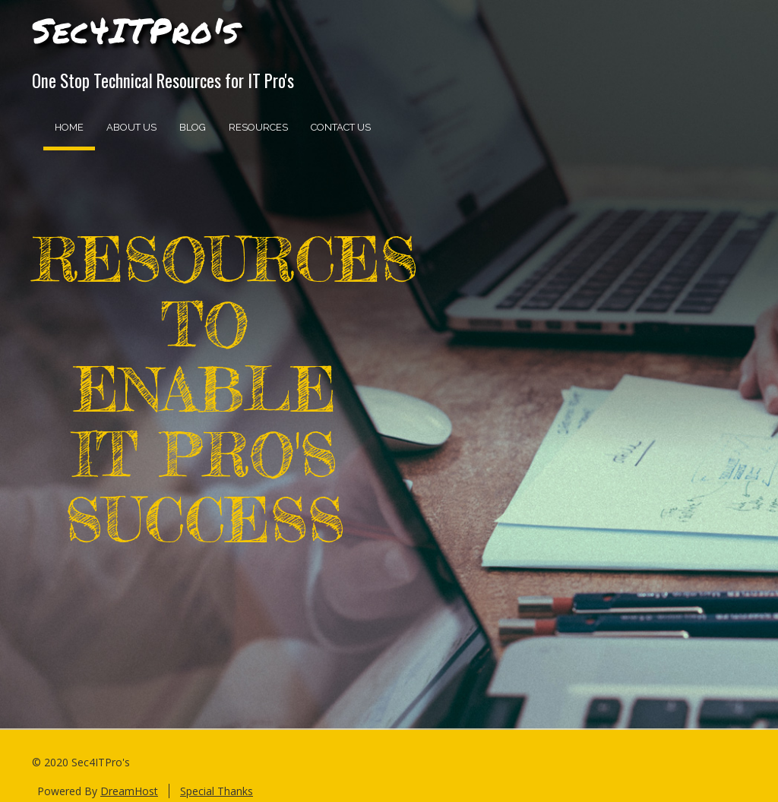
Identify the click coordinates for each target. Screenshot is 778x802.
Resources (258, 127)
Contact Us (341, 127)
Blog (192, 127)
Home (69, 127)
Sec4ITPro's (135, 29)
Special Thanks (216, 791)
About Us (131, 127)
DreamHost (129, 791)
